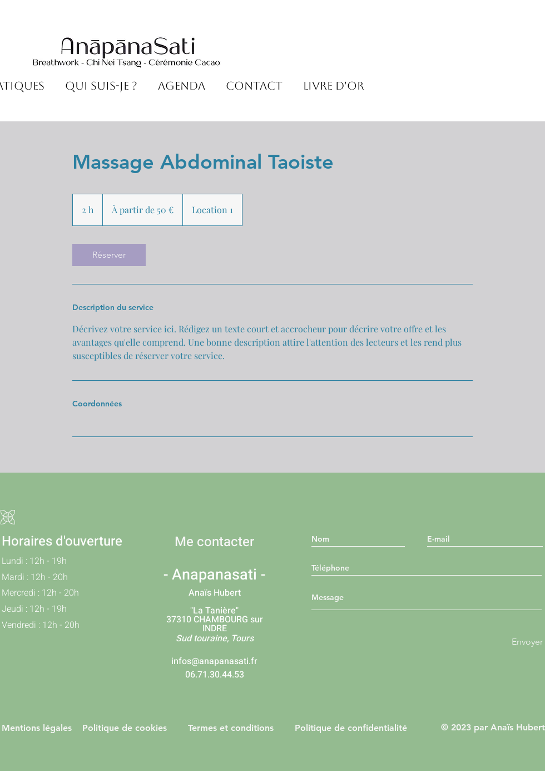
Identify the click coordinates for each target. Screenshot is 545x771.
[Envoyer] (527, 642)
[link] (109, 255)
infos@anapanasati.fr (214, 661)
